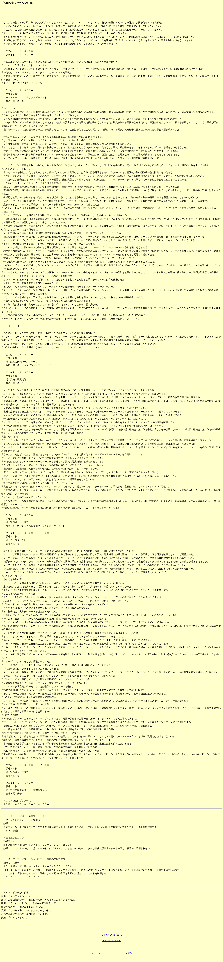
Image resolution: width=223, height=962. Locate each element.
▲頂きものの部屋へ (111, 935)
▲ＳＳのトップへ (111, 940)
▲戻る (128, 953)
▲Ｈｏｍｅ (96, 953)
